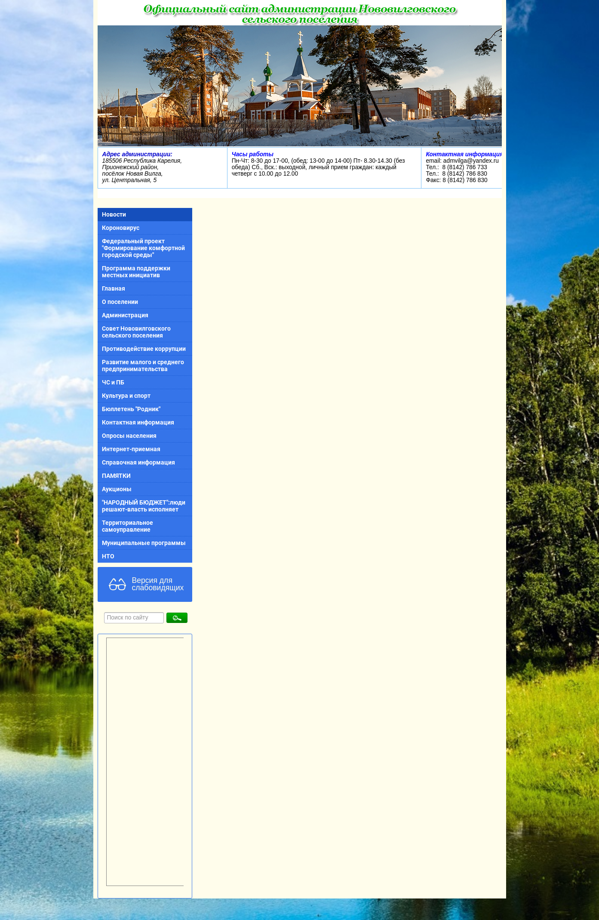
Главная (113, 288)
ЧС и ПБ (113, 382)
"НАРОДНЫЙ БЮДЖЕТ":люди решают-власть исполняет (143, 506)
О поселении (120, 301)
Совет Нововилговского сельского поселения (136, 332)
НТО (108, 556)
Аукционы (117, 489)
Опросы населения (129, 435)
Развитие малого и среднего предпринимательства (143, 365)
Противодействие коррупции (144, 348)
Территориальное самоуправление (127, 526)
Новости (114, 214)
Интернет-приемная (131, 449)
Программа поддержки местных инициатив (136, 272)
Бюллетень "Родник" (131, 409)
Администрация (125, 315)
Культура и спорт (126, 395)
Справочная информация (138, 462)
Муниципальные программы (144, 542)
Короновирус (120, 227)
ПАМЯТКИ (116, 475)
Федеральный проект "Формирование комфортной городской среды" (143, 248)
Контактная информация (138, 422)
